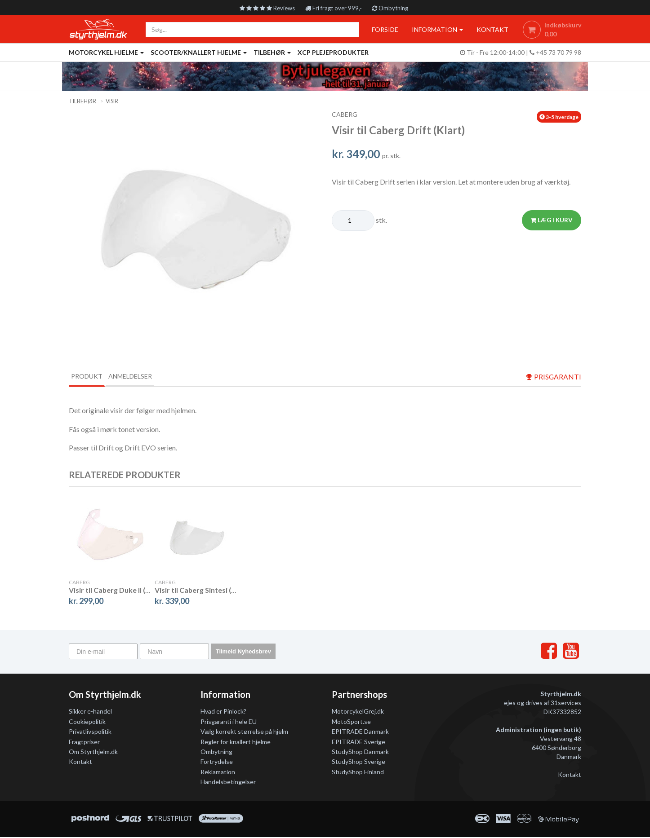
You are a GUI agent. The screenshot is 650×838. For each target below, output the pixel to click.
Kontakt (80, 763)
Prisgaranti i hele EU (228, 722)
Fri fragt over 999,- (334, 8)
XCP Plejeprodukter (333, 52)
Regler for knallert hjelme (235, 742)
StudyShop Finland (358, 772)
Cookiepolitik (87, 722)
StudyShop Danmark (360, 752)
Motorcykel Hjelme (106, 52)
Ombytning (393, 8)
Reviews (265, 8)
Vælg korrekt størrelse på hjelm (244, 733)
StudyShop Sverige (358, 763)
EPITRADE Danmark (360, 733)
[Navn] (174, 652)
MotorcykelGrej (354, 712)
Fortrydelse (216, 763)
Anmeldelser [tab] (152, 376)
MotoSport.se (351, 722)
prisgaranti (553, 377)
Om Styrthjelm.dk (93, 752)
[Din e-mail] (103, 652)
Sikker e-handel (90, 712)
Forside (383, 29)
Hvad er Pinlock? (223, 712)
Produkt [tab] (93, 376)
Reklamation (217, 772)
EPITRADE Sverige (358, 742)
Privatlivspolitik (90, 733)
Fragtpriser (84, 742)
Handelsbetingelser (228, 783)
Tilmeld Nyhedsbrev (243, 652)
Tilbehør (272, 52)
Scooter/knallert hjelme (199, 52)
